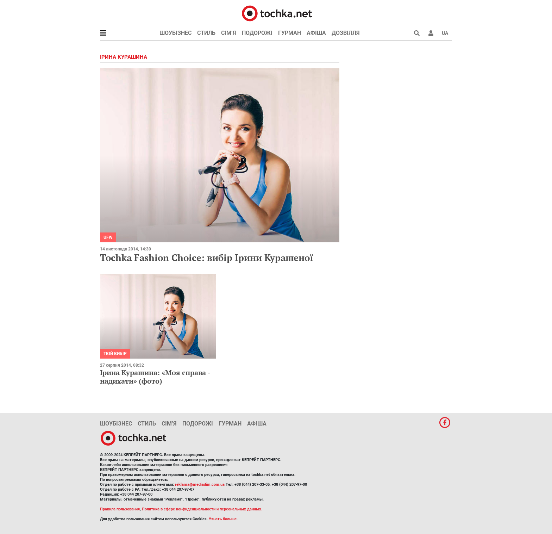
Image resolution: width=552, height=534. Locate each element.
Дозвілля (346, 33)
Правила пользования (120, 509)
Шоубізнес (175, 33)
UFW (108, 237)
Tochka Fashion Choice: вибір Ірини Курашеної (206, 257)
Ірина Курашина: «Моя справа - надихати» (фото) (155, 377)
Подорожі (257, 33)
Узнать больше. (223, 519)
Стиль (206, 33)
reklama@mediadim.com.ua (200, 484)
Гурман (289, 33)
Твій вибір (115, 353)
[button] (431, 33)
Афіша (316, 33)
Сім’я (228, 33)
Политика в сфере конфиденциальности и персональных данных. (202, 509)
